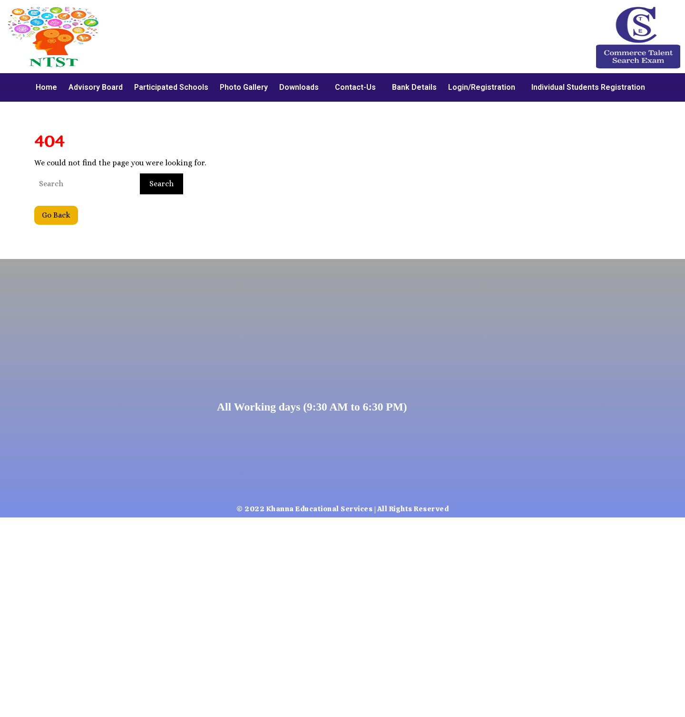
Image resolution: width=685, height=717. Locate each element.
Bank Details (414, 87)
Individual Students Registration (588, 87)
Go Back (60, 213)
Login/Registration (481, 87)
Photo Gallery (244, 87)
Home (46, 87)
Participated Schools (171, 87)
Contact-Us (355, 87)
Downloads (299, 87)
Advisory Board (95, 87)
